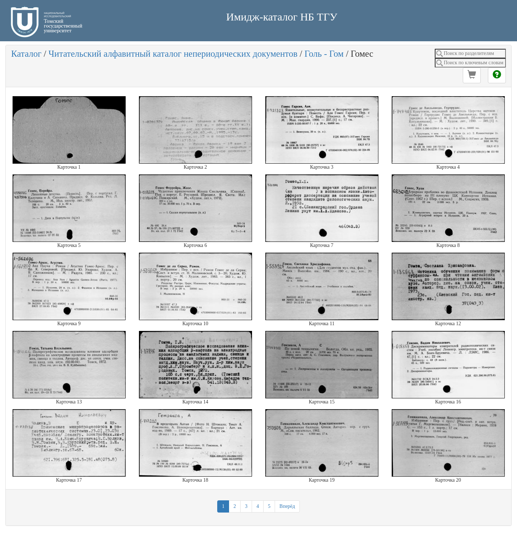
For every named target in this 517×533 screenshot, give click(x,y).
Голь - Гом (324, 54)
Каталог (26, 54)
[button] (472, 75)
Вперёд (287, 506)
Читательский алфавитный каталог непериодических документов (172, 54)
